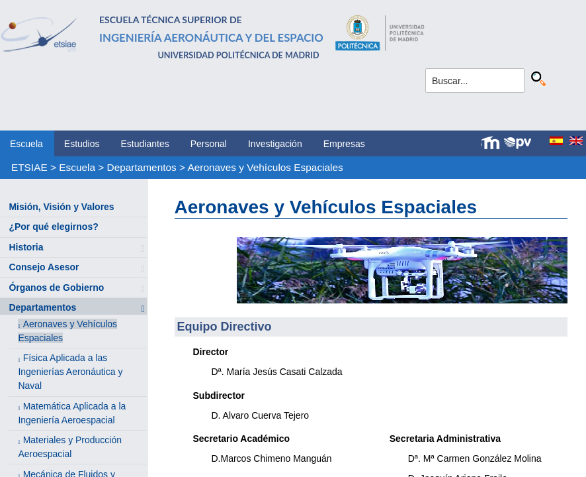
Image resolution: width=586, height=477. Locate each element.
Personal (208, 143)
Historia (26, 247)
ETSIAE (29, 167)
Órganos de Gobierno (56, 287)
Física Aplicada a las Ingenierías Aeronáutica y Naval (70, 371)
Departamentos (142, 167)
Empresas (344, 143)
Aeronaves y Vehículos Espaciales (265, 167)
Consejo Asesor (44, 267)
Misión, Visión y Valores (61, 206)
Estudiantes (145, 143)
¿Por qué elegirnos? (53, 226)
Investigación (275, 143)
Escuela (26, 143)
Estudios (82, 143)
